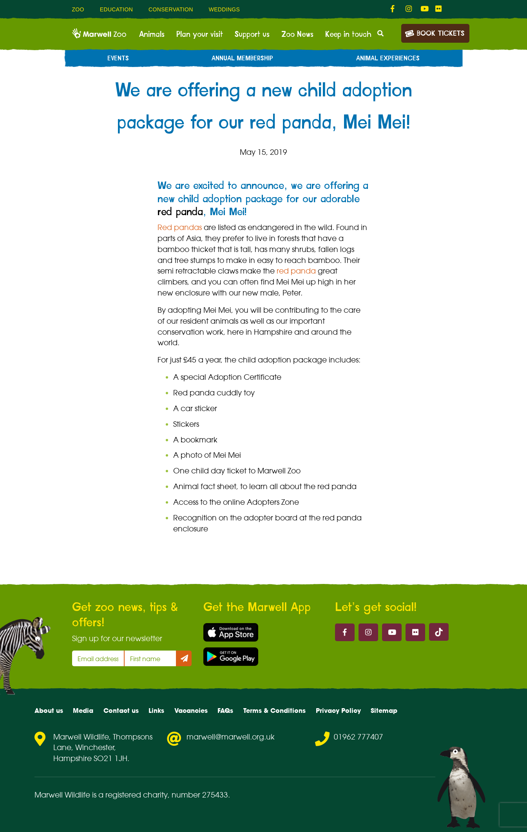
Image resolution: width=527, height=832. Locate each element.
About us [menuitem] (48, 710)
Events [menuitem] (118, 58)
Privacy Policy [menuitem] (338, 710)
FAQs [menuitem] (225, 710)
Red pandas (180, 227)
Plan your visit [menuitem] (199, 34)
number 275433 (200, 794)
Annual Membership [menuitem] (242, 58)
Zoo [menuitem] (78, 9)
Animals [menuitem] (152, 34)
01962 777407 (358, 736)
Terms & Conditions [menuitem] (274, 710)
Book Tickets (434, 33)
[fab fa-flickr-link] (438, 9)
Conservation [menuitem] (171, 9)
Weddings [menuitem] (224, 9)
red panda (180, 212)
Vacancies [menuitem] (191, 710)
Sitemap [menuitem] (384, 710)
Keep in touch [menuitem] (348, 34)
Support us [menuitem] (252, 34)
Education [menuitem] (116, 9)
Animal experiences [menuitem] (388, 58)
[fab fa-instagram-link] (409, 9)
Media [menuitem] (83, 710)
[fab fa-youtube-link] (423, 9)
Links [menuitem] (156, 710)
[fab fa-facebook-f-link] (394, 9)
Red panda (194, 392)
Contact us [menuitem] (121, 710)
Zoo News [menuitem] (297, 34)
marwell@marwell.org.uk (231, 736)
